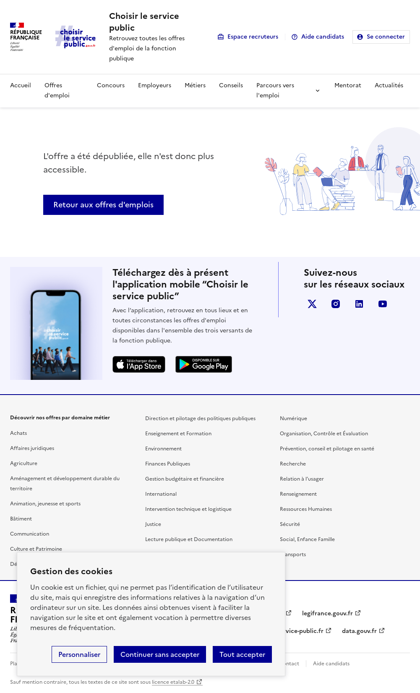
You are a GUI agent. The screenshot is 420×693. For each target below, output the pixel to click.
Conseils (231, 85)
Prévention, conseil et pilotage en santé (327, 448)
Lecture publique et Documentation (188, 539)
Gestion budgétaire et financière (184, 479)
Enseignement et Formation (178, 433)
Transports (293, 554)
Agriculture (23, 463)
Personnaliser (79, 654)
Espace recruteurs (252, 36)
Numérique (293, 418)
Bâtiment (21, 519)
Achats (18, 433)
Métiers (195, 85)
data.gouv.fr (359, 631)
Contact (289, 663)
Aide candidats (322, 36)
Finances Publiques (167, 464)
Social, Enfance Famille (307, 539)
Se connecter (386, 36)
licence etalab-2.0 (173, 682)
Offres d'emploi (57, 90)
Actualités (389, 85)
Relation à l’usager (302, 479)
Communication (29, 534)
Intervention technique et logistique (188, 509)
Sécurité (290, 524)
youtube (382, 304)
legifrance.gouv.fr (327, 613)
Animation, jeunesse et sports (45, 503)
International (161, 494)
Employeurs (154, 85)
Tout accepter (242, 654)
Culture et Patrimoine (36, 549)
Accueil (20, 85)
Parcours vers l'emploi (275, 90)
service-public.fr (300, 631)
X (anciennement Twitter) (312, 304)
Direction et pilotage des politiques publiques (200, 418)
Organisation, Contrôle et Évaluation (324, 433)
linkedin (359, 304)
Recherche (293, 464)
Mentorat (347, 85)
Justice (153, 524)
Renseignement (298, 494)
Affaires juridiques (32, 448)
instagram (335, 304)
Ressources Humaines (306, 509)
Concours (111, 85)
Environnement (163, 448)
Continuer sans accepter (159, 654)
